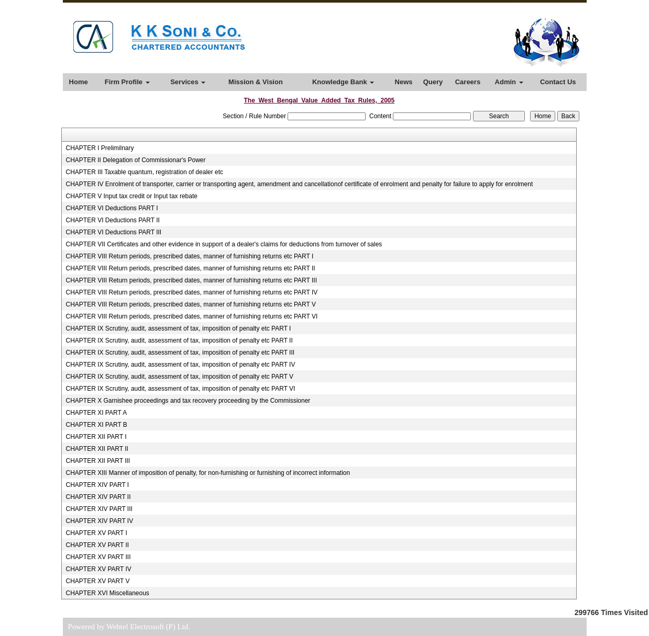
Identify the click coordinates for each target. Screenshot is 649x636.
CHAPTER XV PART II (97, 545)
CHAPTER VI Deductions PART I (111, 208)
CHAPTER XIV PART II (97, 497)
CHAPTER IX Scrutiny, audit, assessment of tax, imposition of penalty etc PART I (178, 328)
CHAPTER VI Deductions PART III (113, 232)
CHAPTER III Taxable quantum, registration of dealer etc (144, 172)
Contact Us (558, 82)
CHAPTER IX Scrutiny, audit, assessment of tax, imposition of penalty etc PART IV (180, 364)
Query (433, 82)
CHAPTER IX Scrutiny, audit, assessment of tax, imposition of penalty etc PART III (179, 352)
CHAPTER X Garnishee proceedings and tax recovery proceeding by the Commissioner (187, 400)
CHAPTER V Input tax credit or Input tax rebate (131, 196)
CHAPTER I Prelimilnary (99, 148)
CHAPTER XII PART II (96, 448)
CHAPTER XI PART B (96, 424)
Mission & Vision (255, 82)
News (404, 82)
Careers (467, 82)
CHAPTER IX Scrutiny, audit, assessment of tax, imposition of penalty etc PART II (178, 340)
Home (78, 82)
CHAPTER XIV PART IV (99, 521)
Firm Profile (127, 82)
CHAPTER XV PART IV (98, 569)
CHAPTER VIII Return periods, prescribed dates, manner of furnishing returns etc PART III (191, 280)
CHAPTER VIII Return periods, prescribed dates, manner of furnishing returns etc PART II (190, 268)
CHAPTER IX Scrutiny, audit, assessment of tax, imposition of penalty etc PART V (179, 376)
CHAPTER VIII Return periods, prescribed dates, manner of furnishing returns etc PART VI (191, 316)
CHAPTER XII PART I (95, 436)
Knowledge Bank (343, 82)
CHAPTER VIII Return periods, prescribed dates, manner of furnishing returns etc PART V (190, 304)
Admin (509, 82)
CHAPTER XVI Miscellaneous (107, 593)
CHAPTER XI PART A (96, 412)
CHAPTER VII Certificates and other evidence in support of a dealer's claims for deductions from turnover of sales (223, 244)
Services (187, 82)
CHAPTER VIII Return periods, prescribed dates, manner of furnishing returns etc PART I (189, 256)
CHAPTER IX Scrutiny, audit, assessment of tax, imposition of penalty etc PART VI (180, 388)
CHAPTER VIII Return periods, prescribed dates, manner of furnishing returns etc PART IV (191, 292)
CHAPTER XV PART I (96, 533)
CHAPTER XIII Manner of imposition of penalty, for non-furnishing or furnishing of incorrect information (207, 472)
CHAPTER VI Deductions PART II (112, 220)
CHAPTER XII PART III (97, 460)
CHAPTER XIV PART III (98, 509)
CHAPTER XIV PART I (97, 485)
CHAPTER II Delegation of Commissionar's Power (135, 160)
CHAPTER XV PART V (97, 581)
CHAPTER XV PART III (97, 557)
